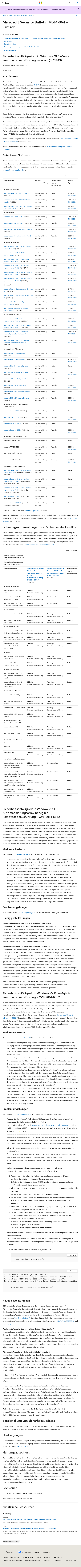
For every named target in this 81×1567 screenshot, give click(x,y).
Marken (57, 1560)
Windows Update (31, 510)
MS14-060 (71, 225)
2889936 (6, 1324)
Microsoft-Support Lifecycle (13, 170)
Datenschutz (57, 1557)
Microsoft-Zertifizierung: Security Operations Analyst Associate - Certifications (29, 1529)
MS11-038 (71, 196)
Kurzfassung (8, 41)
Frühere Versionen (28, 1557)
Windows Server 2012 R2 (12, 424)
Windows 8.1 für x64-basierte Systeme (16, 392)
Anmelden (76, 3)
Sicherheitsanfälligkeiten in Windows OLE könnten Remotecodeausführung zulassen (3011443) (35, 38)
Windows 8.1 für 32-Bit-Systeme (14, 379)
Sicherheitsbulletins (20, 15)
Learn (4, 15)
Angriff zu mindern (21, 1318)
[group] (40, 1282)
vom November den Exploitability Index (38, 545)
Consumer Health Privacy (12, 1560)
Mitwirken (47, 1557)
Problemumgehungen (26, 912)
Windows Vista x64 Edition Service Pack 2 (17, 229)
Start (10, 15)
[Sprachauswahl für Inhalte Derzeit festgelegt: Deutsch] (9, 1552)
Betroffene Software (10, 44)
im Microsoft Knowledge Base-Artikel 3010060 (49, 1125)
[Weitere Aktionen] (76, 15)
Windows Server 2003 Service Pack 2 (16, 193)
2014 (30, 15)
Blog (38, 1557)
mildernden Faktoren (21, 854)
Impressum (46, 1560)
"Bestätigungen (20, 1446)
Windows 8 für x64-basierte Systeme (16, 366)
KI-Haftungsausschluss (11, 1557)
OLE (35, 85)
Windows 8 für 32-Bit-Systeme (14, 353)
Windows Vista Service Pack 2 (13, 217)
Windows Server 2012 (11, 411)
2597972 (60, 1321)
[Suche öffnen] (69, 3)
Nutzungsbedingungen (32, 1560)
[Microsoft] (40, 3)
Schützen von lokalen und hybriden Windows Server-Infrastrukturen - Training (29, 1519)
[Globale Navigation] (2, 3)
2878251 (69, 1321)
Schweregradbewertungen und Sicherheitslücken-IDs (22, 47)
